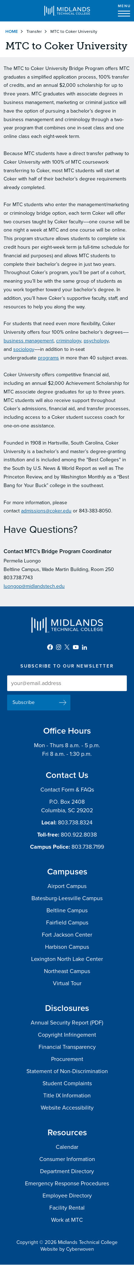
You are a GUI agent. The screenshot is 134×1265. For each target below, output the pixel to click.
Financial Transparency (67, 1047)
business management (29, 341)
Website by (67, 1249)
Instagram (58, 647)
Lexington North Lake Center (67, 959)
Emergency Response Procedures (67, 1183)
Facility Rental (67, 1207)
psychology (96, 341)
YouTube (76, 647)
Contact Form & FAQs (67, 789)
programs (48, 358)
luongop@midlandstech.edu (34, 586)
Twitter (67, 647)
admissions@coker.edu (46, 511)
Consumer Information (67, 1159)
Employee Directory (67, 1195)
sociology (23, 349)
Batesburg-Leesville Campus (67, 898)
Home (11, 31)
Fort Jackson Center (67, 934)
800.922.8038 (79, 834)
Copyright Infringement (67, 1034)
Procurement (67, 1059)
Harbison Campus (67, 947)
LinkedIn (84, 647)
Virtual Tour (67, 983)
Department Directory (67, 1171)
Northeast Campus (67, 971)
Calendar (67, 1147)
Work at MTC (67, 1220)
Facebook (50, 647)
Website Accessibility (67, 1107)
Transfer (34, 31)
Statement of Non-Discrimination (67, 1071)
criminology (68, 341)
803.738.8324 (75, 822)
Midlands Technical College (67, 10)
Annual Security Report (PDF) (67, 1022)
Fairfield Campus (67, 922)
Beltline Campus (67, 910)
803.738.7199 (87, 846)
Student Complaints (67, 1083)
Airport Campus (67, 886)
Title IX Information (67, 1095)
